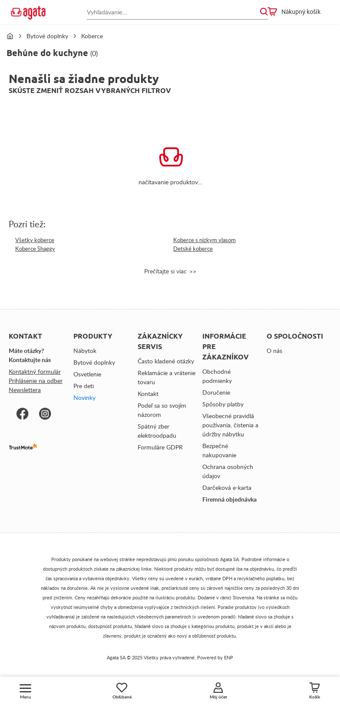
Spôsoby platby (223, 404)
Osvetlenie (87, 374)
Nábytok (84, 350)
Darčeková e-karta (226, 487)
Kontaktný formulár (35, 371)
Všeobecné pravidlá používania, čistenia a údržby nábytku (230, 425)
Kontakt (148, 393)
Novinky (84, 397)
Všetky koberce (34, 240)
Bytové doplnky (47, 36)
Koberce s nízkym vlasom (204, 240)
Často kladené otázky (166, 361)
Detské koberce (193, 249)
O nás (274, 350)
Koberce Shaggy (35, 249)
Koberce (92, 36)
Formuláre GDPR (160, 447)
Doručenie (216, 392)
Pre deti (83, 386)
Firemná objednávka (229, 499)
